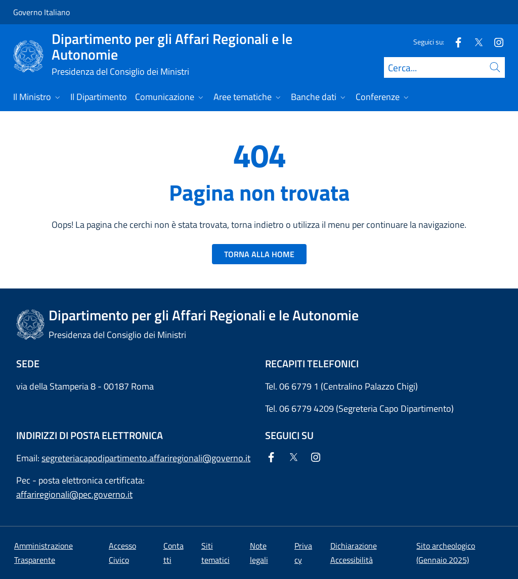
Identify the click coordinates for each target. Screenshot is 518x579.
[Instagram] (495, 42)
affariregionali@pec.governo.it (74, 494)
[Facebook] (454, 42)
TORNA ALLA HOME (259, 254)
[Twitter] (474, 42)
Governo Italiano (41, 12)
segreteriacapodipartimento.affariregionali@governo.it (145, 458)
